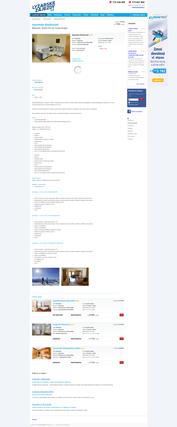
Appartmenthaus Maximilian (64, 301)
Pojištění (110, 15)
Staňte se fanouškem (136, 111)
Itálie (50, 15)
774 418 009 (118, 2)
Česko (85, 15)
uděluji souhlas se (134, 102)
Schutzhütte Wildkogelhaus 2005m (66, 348)
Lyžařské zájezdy (39, 15)
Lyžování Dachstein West (42, 392)
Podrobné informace (78, 61)
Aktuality (130, 131)
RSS (138, 83)
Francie (67, 15)
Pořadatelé (130, 120)
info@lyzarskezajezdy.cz (138, 7)
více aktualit (141, 83)
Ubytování (130, 125)
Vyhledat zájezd (139, 15)
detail (121, 314)
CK (69, 424)
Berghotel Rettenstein (61, 324)
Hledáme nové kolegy (133, 71)
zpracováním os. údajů (133, 104)
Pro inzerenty (131, 136)
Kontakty (130, 139)
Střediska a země (132, 133)
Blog (102, 15)
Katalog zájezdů (47, 19)
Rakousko (58, 15)
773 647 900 (138, 2)
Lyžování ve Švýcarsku (41, 404)
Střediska (94, 15)
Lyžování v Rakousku (41, 379)
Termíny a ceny (77, 59)
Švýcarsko (77, 15)
